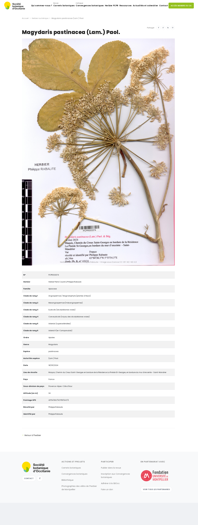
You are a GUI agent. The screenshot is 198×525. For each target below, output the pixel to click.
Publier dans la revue (111, 479)
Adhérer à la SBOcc (110, 494)
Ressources (120, 17)
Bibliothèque (68, 491)
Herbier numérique (40, 29)
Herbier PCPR (104, 17)
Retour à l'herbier (31, 446)
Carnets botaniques (54, 16)
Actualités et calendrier (142, 17)
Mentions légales (102, 520)
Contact (162, 17)
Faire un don (107, 500)
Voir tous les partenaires (156, 500)
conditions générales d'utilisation (127, 520)
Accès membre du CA (180, 16)
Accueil (25, 29)
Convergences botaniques (81, 16)
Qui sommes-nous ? (30, 17)
